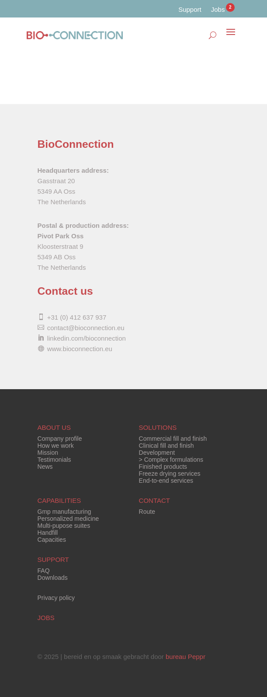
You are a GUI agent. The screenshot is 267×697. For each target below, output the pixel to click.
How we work (56, 445)
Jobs (218, 9)
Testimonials (54, 459)
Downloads (53, 577)
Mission (48, 452)
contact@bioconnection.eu (86, 327)
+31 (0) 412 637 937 (77, 317)
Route (147, 511)
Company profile (60, 438)
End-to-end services (166, 480)
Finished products (163, 466)
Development (157, 452)
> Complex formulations (171, 459)
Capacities (52, 539)
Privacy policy (56, 597)
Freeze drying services (170, 473)
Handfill (48, 532)
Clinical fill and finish (166, 445)
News (45, 466)
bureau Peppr (185, 656)
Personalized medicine (68, 518)
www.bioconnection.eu (79, 348)
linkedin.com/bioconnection (86, 338)
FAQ (44, 570)
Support (189, 9)
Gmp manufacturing (64, 511)
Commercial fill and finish (173, 438)
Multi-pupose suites (64, 525)
